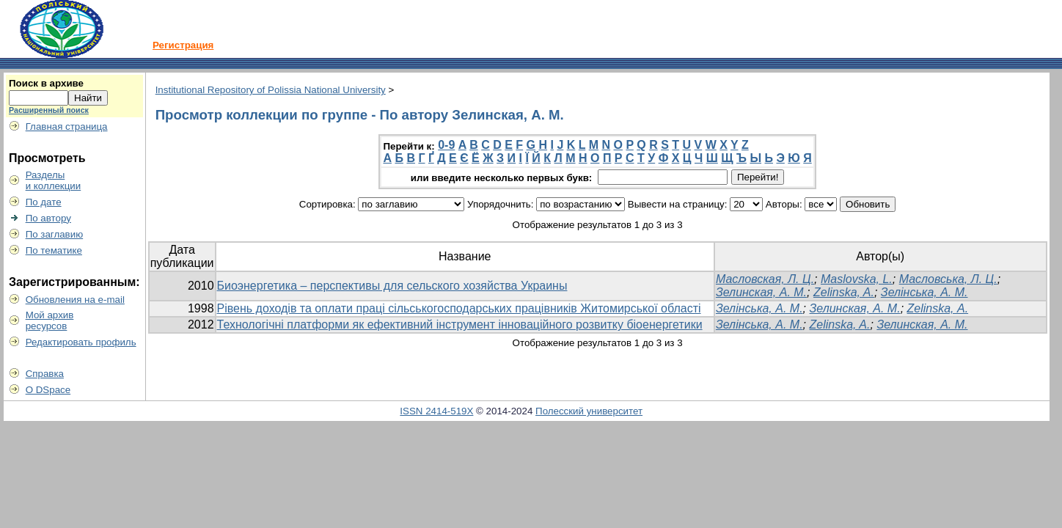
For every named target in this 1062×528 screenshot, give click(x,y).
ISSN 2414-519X (436, 411)
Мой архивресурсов (50, 320)
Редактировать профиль (81, 342)
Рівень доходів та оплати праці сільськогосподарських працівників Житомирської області (459, 308)
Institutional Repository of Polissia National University (270, 89)
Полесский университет (588, 411)
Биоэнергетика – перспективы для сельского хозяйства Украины (392, 285)
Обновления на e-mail (75, 299)
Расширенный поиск (49, 110)
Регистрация (183, 45)
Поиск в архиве (46, 83)
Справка (45, 373)
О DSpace (48, 389)
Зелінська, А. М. (924, 292)
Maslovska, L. (857, 279)
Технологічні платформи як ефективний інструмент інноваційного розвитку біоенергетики (460, 324)
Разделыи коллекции (53, 180)
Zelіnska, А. (938, 308)
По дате (44, 202)
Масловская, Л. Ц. (765, 279)
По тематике (54, 250)
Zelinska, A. (843, 292)
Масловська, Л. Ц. (948, 279)
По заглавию (55, 234)
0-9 (446, 145)
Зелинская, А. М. (761, 292)
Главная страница (67, 126)
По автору (48, 218)
